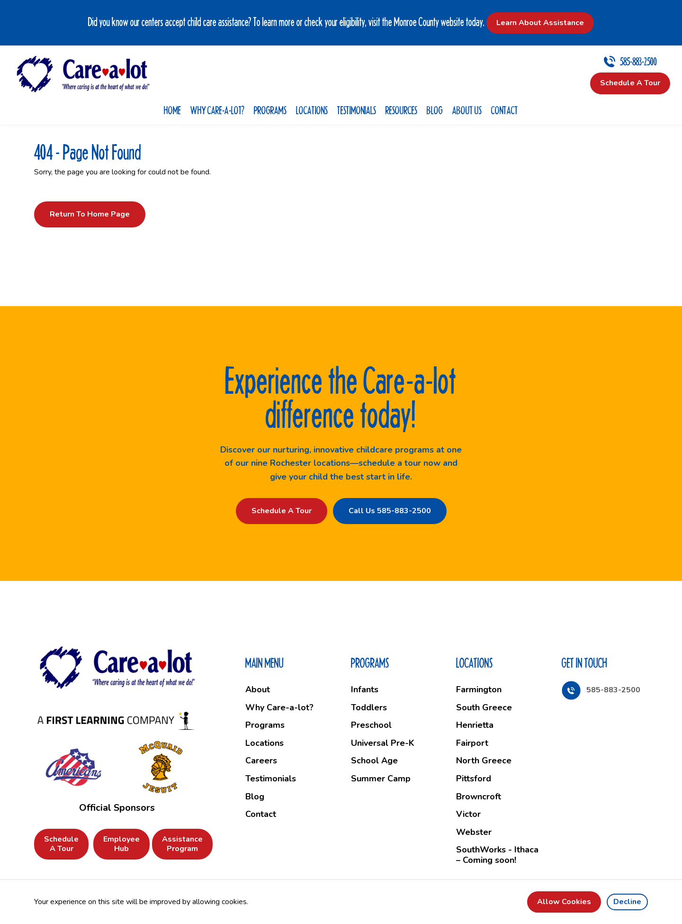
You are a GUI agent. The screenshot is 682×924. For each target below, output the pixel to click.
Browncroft (478, 796)
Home (172, 110)
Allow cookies (564, 902)
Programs (270, 110)
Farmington (479, 689)
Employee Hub (121, 843)
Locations (312, 110)
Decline (627, 902)
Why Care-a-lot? (217, 110)
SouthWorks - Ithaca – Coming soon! (497, 855)
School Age (374, 760)
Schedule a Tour (281, 511)
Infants (364, 689)
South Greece (484, 707)
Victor (468, 814)
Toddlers (369, 707)
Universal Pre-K (382, 743)
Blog (435, 110)
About (257, 689)
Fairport (472, 743)
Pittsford (473, 778)
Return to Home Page (90, 214)
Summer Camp (381, 778)
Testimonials (356, 110)
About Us (467, 110)
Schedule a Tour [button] (630, 83)
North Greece (484, 760)
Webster (474, 832)
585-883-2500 (638, 61)
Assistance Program (182, 843)
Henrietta (475, 725)
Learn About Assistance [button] (540, 23)
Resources (401, 110)
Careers (261, 760)
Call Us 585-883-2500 (390, 511)
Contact (504, 110)
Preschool (371, 725)
